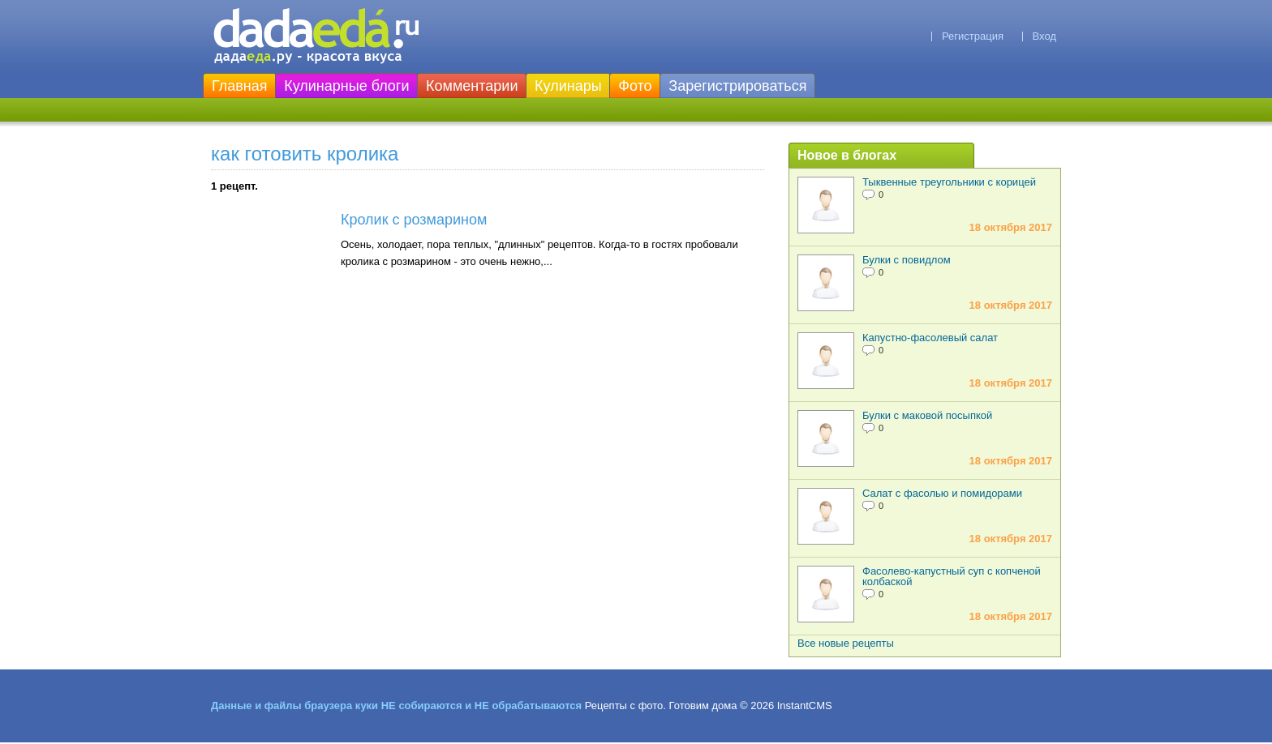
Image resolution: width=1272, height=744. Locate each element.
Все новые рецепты (845, 643)
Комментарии (472, 86)
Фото (634, 86)
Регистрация (972, 36)
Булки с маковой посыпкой (927, 415)
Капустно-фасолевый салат (930, 337)
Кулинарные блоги (346, 86)
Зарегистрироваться (737, 86)
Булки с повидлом (906, 260)
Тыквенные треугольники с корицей (949, 182)
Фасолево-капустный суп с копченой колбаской (951, 576)
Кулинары (568, 86)
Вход (1044, 36)
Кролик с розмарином (414, 220)
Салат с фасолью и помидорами (942, 493)
